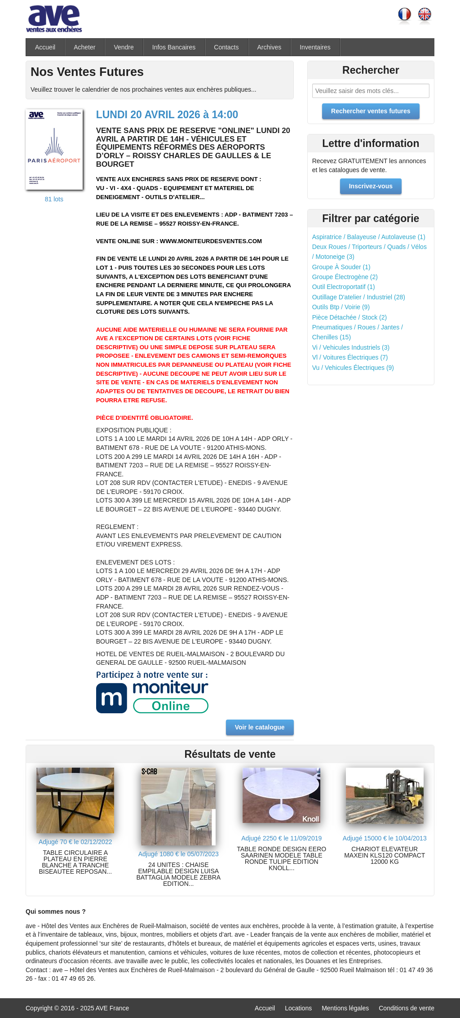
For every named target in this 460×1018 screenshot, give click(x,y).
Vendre (123, 47)
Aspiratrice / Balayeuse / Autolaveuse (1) (368, 236)
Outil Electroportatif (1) (343, 286)
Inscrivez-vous (371, 186)
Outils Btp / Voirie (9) (341, 307)
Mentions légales (345, 1008)
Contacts (226, 47)
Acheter (84, 47)
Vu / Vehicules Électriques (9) (353, 367)
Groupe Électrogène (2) (345, 276)
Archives (269, 47)
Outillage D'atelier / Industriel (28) (358, 297)
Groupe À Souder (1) (341, 267)
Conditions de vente (406, 1008)
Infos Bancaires (174, 47)
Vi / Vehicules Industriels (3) (351, 347)
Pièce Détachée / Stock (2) (349, 317)
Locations (298, 1008)
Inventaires (315, 47)
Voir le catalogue (260, 727)
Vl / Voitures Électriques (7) (350, 357)
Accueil (45, 47)
